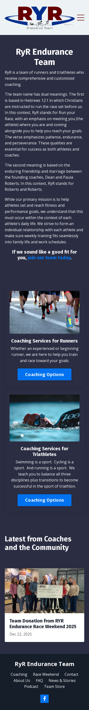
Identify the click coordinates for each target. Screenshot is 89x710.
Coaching (19, 674)
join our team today (49, 257)
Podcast (31, 686)
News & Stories (62, 680)
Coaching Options (44, 374)
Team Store (54, 686)
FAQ (39, 680)
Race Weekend (46, 674)
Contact (71, 674)
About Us (22, 680)
